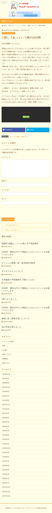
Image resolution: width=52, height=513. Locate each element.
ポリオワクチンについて (12, 271)
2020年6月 (5, 417)
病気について (6, 354)
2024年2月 (5, 396)
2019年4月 (5, 439)
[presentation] (17, 211)
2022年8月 (5, 400)
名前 (4, 181)
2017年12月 (6, 487)
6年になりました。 (10, 299)
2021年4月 (5, 413)
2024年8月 (5, 391)
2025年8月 (5, 378)
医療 (3, 346)
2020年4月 (5, 426)
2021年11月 (6, 404)
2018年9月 (5, 452)
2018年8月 (5, 457)
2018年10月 (6, 448)
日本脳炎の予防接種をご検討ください (18, 280)
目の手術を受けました (11, 327)
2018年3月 (5, 474)
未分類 (4, 350)
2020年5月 (5, 422)
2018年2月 (5, 478)
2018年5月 (5, 465)
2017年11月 (6, 491)
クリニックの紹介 (9, 33)
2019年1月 (5, 444)
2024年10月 (6, 387)
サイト (4, 199)
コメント (6, 157)
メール (5, 190)
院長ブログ (24, 136)
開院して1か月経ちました (13, 230)
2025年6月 (5, 383)
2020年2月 (5, 430)
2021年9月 (5, 409)
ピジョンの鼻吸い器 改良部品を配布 (18, 263)
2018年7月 (5, 461)
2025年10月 (6, 374)
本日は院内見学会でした (13, 225)
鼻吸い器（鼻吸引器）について (15, 318)
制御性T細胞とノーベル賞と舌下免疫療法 (20, 243)
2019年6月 (5, 435)
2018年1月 (5, 483)
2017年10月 (6, 496)
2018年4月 (5, 470)
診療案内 (5, 359)
